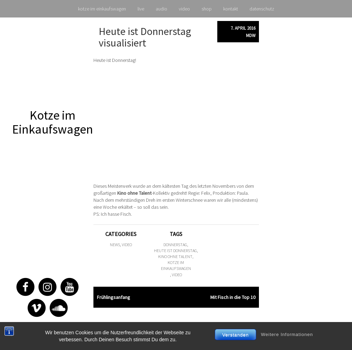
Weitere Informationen (287, 334)
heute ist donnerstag (175, 250)
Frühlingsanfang (113, 297)
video (184, 9)
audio (161, 9)
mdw (250, 35)
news (115, 244)
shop (207, 9)
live (141, 9)
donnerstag (175, 244)
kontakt (230, 9)
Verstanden (235, 334)
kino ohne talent (175, 256)
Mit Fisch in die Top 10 (232, 297)
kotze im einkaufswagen (102, 9)
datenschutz (261, 9)
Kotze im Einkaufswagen (52, 122)
